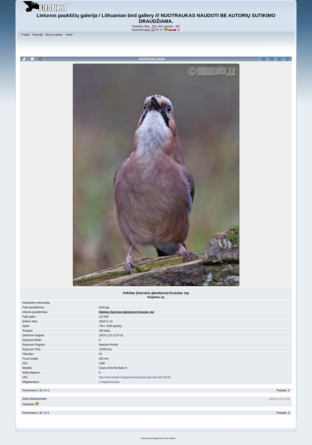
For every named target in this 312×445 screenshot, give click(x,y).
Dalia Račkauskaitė (34, 398)
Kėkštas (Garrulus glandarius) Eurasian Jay (126, 312)
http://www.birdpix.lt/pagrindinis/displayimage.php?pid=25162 (135, 377)
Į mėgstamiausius (109, 382)
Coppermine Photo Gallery (164, 438)
